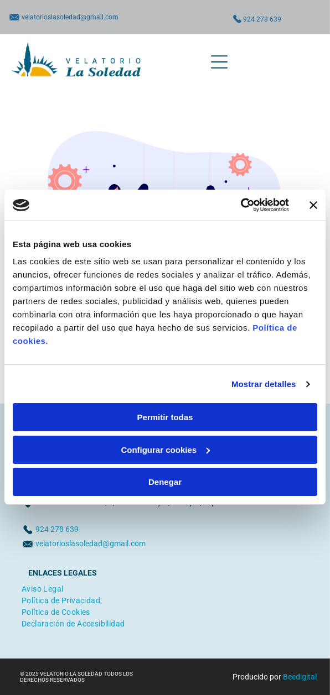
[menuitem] (42, 587)
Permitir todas (165, 417)
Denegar (165, 482)
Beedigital (300, 676)
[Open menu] (219, 62)
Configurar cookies (165, 449)
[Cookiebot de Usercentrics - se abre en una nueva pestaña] (240, 205)
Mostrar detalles (263, 384)
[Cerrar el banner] (313, 205)
